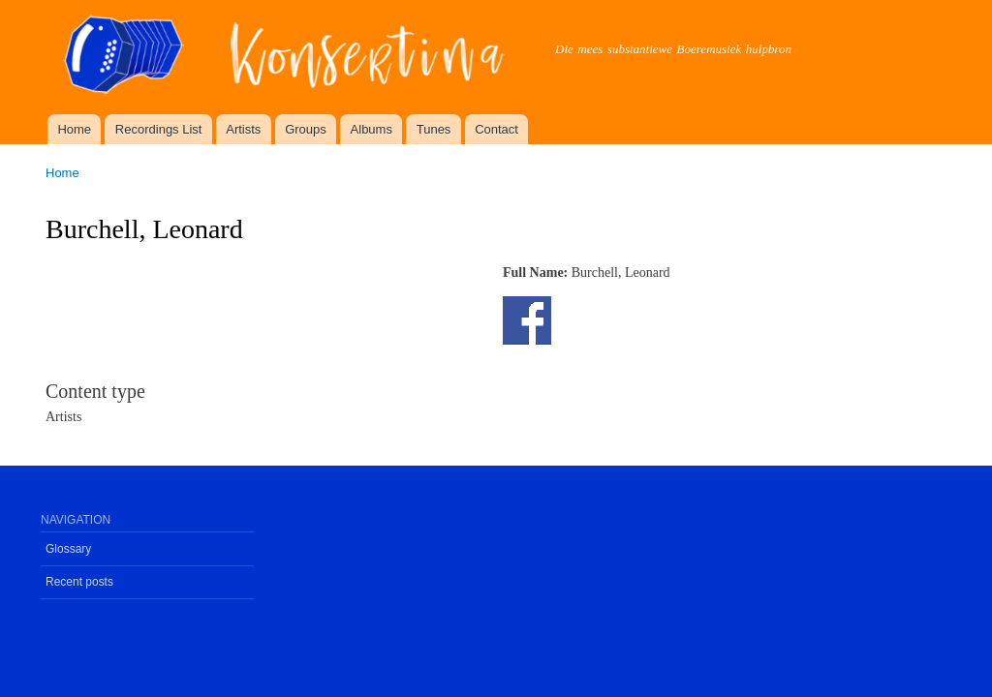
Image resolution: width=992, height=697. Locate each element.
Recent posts (79, 582)
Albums (371, 129)
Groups (305, 129)
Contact (496, 129)
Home (74, 129)
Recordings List (158, 129)
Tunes (434, 129)
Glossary (68, 549)
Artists (243, 129)
